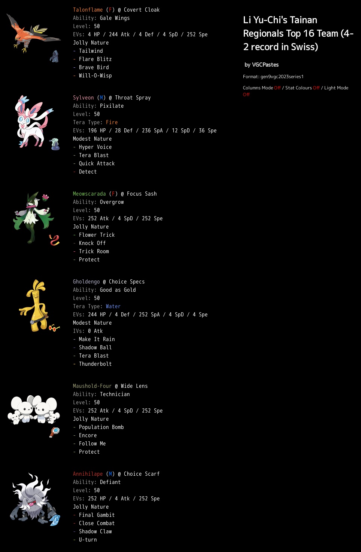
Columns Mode (258, 88)
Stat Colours (298, 88)
